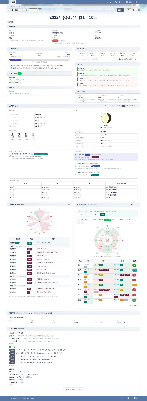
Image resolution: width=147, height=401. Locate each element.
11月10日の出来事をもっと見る (73, 389)
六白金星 (114, 219)
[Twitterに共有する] (128, 398)
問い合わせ (118, 2)
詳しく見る (134, 306)
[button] (136, 2)
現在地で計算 (131, 106)
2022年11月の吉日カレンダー (128, 59)
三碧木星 (94, 219)
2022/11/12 (96, 154)
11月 (19, 7)
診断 (102, 214)
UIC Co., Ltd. (20, 398)
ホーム (109, 2)
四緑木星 (101, 219)
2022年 (13, 7)
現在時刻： (10, 22)
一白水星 (80, 219)
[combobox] (128, 9)
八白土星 (128, 219)
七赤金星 (121, 219)
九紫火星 (80, 222)
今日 (25, 10)
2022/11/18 (89, 163)
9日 (10, 10)
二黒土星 (87, 219)
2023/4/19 (24, 154)
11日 (18, 10)
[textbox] (128, 10)
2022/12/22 (90, 172)
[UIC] (12, 2)
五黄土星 (107, 219)
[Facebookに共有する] (122, 398)
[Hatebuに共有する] (135, 398)
